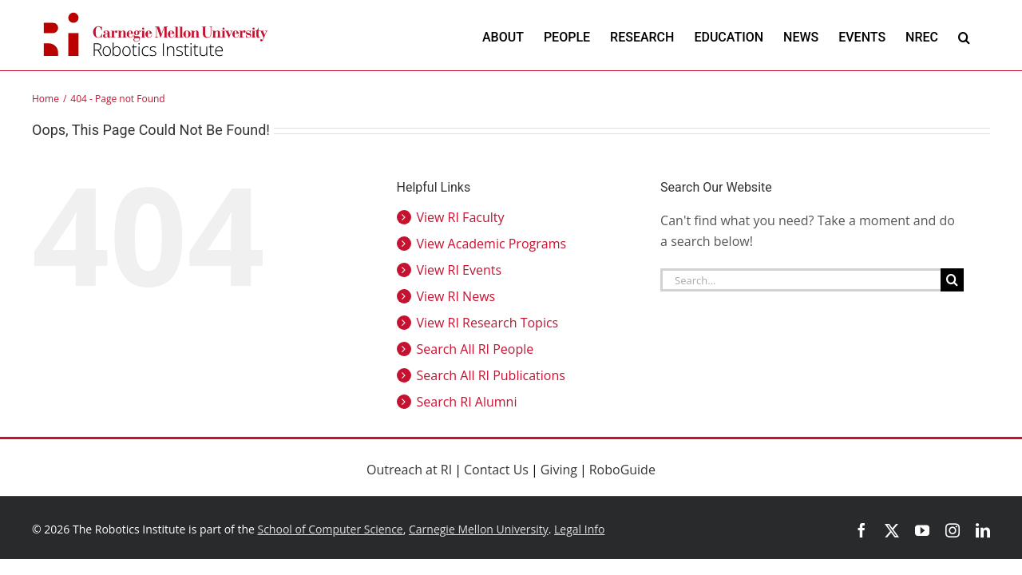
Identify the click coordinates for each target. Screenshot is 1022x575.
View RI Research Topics (488, 322)
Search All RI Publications (491, 375)
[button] (984, 37)
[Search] (952, 279)
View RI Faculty (461, 217)
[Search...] (800, 279)
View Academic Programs (492, 243)
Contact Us (496, 469)
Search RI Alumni (467, 401)
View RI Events (459, 270)
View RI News (456, 296)
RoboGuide (622, 469)
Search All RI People (475, 349)
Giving (559, 469)
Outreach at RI (409, 469)
